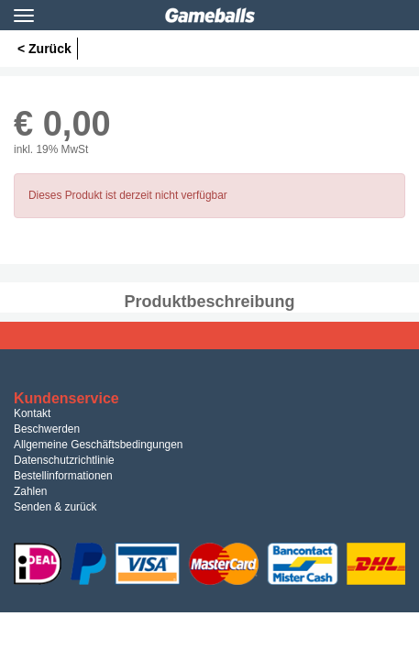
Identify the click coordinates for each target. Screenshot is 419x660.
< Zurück (44, 48)
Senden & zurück (55, 506)
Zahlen (30, 491)
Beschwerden (47, 429)
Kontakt (32, 413)
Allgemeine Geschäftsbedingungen (98, 444)
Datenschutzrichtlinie (64, 460)
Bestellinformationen (63, 475)
